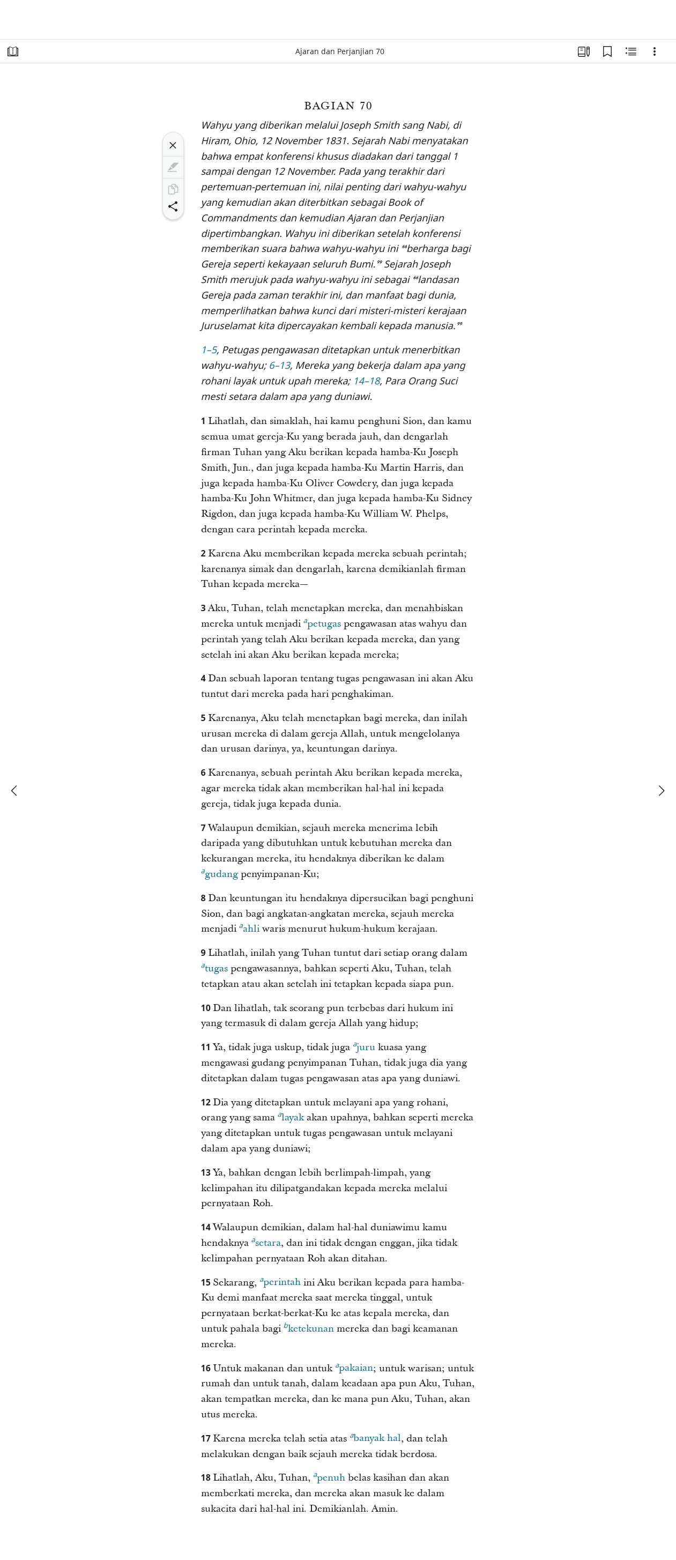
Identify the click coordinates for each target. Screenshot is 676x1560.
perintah (280, 1281)
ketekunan (309, 1327)
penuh (329, 1476)
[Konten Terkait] (631, 51)
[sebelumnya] (15, 790)
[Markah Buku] (607, 51)
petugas (322, 622)
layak (291, 1116)
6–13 (279, 366)
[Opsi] (654, 51)
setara (266, 1242)
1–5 (209, 350)
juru (364, 1046)
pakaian (354, 1366)
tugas (214, 967)
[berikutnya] (661, 790)
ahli (249, 927)
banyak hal (375, 1437)
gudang (219, 873)
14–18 (366, 382)
